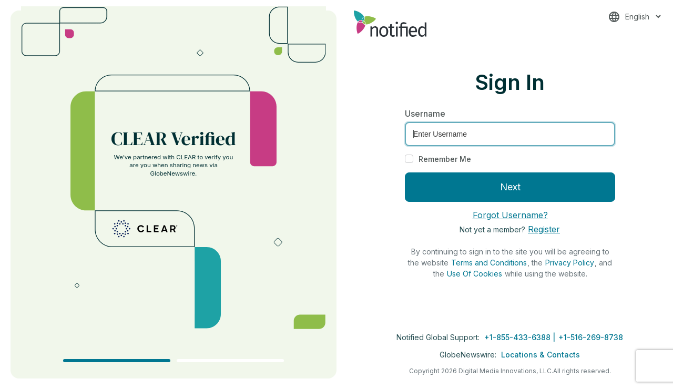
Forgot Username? (510, 215)
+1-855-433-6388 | (520, 337)
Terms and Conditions (489, 262)
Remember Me (445, 159)
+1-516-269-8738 (590, 337)
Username (425, 113)
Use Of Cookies (474, 273)
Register (544, 229)
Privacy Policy (569, 262)
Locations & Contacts (540, 354)
